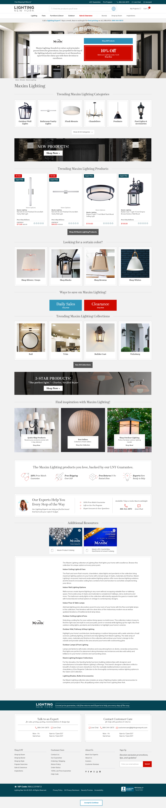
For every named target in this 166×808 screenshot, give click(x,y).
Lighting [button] (34, 16)
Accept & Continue (91, 803)
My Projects (135, 9)
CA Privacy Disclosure (71, 790)
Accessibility (98, 790)
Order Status (55, 767)
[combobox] (83, 8)
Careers (88, 761)
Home (17, 80)
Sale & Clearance (20, 767)
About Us (88, 758)
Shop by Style (19, 761)
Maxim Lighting (31, 80)
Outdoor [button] (71, 16)
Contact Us (55, 755)
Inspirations (18, 771)
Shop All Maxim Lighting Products (83, 232)
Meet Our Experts (91, 755)
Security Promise (87, 790)
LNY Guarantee (95, 2)
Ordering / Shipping (58, 761)
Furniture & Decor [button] (57, 16)
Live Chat (136, 2)
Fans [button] (44, 16)
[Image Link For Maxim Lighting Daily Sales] (65, 305)
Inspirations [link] (131, 16)
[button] (147, 2)
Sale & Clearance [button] (85, 16)
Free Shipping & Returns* (23, 2)
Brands (22, 80)
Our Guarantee (56, 758)
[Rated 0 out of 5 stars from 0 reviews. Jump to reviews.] (39, 223)
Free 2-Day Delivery (23, 220)
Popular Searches (20, 764)
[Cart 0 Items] (148, 9)
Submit (147, 764)
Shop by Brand (19, 758)
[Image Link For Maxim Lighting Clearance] (100, 305)
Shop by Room (19, 755)
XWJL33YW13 (35, 787)
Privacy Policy (57, 790)
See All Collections (83, 365)
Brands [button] (104, 16)
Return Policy (56, 764)
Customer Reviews (92, 764)
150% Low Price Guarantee (61, 771)
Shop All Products (108, 41)
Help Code (55, 774)
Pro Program (107, 2)
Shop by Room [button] (116, 16)
